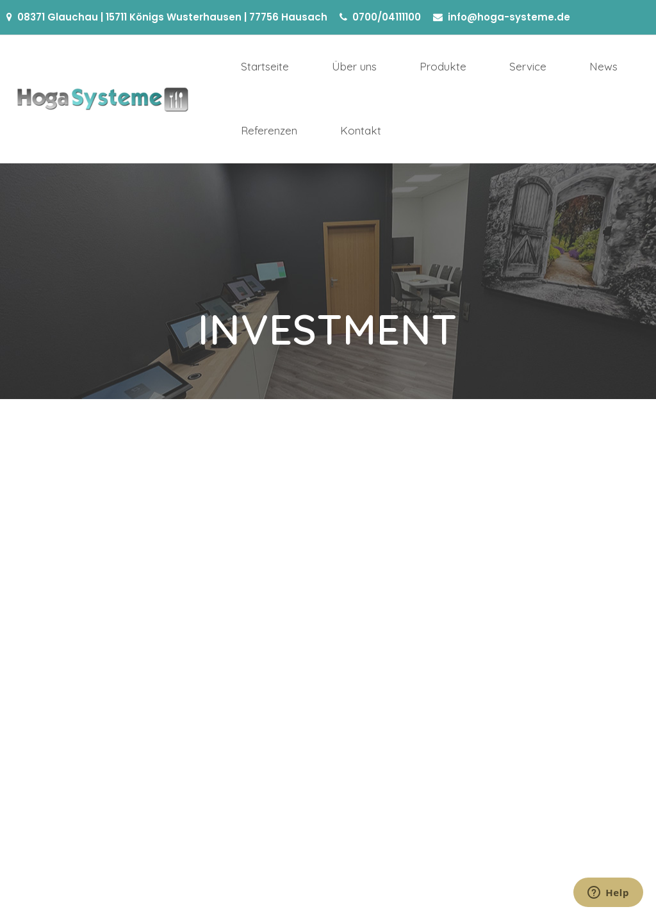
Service (527, 66)
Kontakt (360, 130)
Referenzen (269, 130)
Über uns (354, 66)
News (603, 66)
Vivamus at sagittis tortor (63, 485)
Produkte (443, 66)
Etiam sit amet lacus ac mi (284, 485)
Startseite (265, 66)
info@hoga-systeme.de (509, 17)
